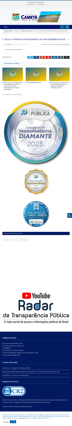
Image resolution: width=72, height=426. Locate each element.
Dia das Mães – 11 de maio (10, 379)
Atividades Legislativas (48, 48)
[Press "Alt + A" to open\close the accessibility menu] (69, 215)
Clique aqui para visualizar (14, 53)
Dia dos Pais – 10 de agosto (35, 4)
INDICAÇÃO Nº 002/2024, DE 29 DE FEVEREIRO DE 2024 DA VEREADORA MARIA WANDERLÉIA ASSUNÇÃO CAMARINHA (13, 89)
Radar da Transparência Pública (23, 410)
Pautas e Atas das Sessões (62, 48)
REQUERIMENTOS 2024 (34, 86)
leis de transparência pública (32, 406)
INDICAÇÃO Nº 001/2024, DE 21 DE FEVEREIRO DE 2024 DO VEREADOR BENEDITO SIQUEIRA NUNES (59, 88)
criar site (13, 403)
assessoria (46, 403)
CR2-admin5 (8, 48)
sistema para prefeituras (25, 403)
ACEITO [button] (13, 422)
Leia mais (22, 418)
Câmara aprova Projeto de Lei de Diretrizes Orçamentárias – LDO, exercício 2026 (25, 375)
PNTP (10, 410)
